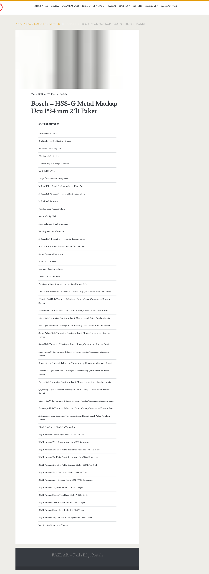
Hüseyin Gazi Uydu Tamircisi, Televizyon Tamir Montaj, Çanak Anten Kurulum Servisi (74, 301)
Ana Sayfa (41, 6)
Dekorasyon (70, 6)
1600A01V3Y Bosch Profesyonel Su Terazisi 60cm (61, 239)
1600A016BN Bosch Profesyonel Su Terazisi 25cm (61, 246)
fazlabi (63, 94)
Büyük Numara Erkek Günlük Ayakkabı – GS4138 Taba (62, 472)
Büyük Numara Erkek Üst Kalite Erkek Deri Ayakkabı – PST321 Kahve (69, 450)
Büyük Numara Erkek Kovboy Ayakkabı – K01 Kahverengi (64, 442)
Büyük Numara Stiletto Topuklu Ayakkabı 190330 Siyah (63, 495)
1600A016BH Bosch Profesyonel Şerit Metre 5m (60, 186)
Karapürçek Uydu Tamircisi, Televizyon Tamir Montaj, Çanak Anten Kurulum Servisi (76, 408)
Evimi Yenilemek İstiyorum (50, 254)
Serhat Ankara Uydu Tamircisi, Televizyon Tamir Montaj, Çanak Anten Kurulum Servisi (74, 335)
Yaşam (112, 6)
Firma (55, 6)
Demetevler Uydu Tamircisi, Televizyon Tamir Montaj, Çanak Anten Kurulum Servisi (73, 372)
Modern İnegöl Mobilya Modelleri (53, 163)
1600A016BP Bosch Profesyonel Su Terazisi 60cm (61, 194)
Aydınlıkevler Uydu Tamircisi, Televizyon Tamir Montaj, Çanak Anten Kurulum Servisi (74, 418)
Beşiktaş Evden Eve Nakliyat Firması (54, 141)
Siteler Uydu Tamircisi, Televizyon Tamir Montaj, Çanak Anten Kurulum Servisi (74, 292)
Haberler (151, 6)
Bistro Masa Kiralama (48, 261)
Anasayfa (23, 24)
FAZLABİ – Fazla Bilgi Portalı (77, 555)
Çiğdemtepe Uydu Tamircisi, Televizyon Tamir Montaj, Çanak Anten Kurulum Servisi (73, 391)
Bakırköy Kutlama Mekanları (51, 231)
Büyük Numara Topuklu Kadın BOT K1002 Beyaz (60, 487)
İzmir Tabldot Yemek (48, 133)
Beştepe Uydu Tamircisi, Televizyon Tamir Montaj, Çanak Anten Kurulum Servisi (75, 363)
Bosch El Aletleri (48, 24)
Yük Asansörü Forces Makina (51, 209)
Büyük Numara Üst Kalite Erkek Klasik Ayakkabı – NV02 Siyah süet (68, 457)
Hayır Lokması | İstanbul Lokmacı (53, 224)
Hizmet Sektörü (93, 6)
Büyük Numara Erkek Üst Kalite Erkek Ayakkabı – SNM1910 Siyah (67, 465)
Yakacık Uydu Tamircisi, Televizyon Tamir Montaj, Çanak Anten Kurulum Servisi (74, 382)
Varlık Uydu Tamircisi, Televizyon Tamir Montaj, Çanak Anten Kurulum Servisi (74, 325)
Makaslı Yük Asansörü (48, 201)
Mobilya (124, 6)
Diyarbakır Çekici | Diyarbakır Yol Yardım (56, 427)
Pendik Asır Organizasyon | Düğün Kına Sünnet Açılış (63, 284)
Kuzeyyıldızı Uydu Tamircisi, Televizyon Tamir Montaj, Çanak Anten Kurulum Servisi (73, 354)
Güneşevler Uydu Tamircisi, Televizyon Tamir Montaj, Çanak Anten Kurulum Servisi (76, 401)
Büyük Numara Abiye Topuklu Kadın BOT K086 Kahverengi (65, 480)
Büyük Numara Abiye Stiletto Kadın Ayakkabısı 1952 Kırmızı (65, 517)
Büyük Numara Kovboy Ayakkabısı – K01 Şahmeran (61, 435)
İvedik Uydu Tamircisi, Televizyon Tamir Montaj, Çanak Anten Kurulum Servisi (74, 310)
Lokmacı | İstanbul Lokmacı (50, 269)
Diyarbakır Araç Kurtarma (49, 276)
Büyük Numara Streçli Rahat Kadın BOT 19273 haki (61, 510)
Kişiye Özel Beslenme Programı (53, 178)
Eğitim (137, 6)
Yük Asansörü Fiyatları (48, 156)
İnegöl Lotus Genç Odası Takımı (53, 525)
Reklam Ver (169, 6)
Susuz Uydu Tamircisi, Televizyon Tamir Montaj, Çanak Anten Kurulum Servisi (74, 344)
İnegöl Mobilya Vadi (47, 216)
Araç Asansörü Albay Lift (49, 148)
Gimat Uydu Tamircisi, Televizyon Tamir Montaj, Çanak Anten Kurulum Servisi (74, 318)
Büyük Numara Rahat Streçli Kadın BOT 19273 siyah (61, 502)
